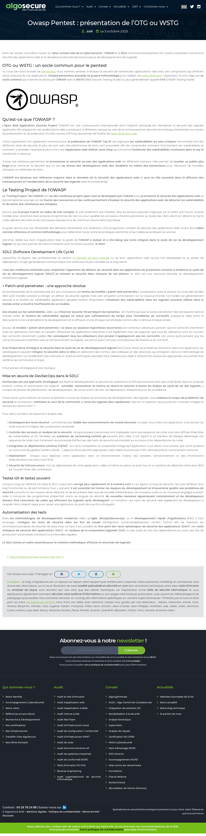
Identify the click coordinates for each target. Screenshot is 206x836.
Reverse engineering (69, 771)
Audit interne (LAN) (68, 713)
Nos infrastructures (17, 731)
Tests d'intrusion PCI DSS (71, 765)
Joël (89, 31)
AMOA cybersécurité (120, 742)
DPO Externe (116, 753)
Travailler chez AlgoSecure (21, 736)
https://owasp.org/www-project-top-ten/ (35, 557)
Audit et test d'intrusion (70, 696)
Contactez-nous (155, 6)
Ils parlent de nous (170, 713)
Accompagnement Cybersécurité (25, 702)
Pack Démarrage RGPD (122, 748)
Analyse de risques (119, 731)
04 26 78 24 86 (26, 807)
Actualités (120, 6)
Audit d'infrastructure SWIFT (73, 736)
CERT (135, 6)
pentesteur (48, 71)
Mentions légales (36, 811)
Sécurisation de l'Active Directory (128, 788)
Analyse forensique (120, 719)
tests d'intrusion (152, 75)
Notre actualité (168, 702)
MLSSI (153, 657)
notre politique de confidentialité (102, 664)
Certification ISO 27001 (121, 736)
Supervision (115, 725)
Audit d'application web (71, 702)
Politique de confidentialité (64, 811)
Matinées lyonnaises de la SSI (177, 696)
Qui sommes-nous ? (68, 6)
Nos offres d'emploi (17, 742)
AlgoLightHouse (118, 696)
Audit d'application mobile (72, 708)
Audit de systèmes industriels (74, 753)
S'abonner (131, 650)
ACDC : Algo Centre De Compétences (130, 702)
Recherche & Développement (23, 719)
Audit (89, 6)
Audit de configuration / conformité (77, 731)
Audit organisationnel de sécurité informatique (79, 778)
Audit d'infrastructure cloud (73, 725)
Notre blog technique (172, 708)
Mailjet (136, 661)
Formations (115, 771)
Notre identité (14, 696)
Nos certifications (16, 725)
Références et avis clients (20, 713)
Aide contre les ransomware (125, 765)
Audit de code (65, 742)
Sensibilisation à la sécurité (124, 713)
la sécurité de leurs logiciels (91, 258)
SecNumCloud (117, 782)
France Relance (117, 776)
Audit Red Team (66, 719)
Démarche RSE (90, 811)
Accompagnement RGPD (123, 759)
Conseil (103, 6)
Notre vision (12, 708)
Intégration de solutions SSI (124, 708)
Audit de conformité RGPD (72, 759)
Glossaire (8, 815)
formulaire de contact (40, 602)
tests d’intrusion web (124, 133)
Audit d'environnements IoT (73, 748)
